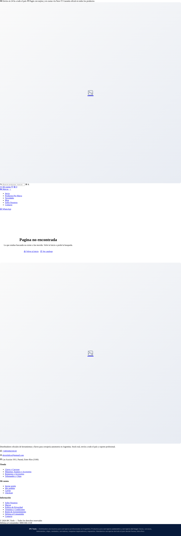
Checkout (9, 493)
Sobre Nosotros (11, 202)
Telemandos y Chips (13, 476)
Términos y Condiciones (15, 509)
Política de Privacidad (14, 507)
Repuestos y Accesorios (14, 474)
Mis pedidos (10, 488)
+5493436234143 (10, 451)
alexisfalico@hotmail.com (13, 455)
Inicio (7, 193)
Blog (7, 200)
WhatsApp (5, 209)
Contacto (8, 205)
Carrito (8, 491)
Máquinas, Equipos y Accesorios (18, 472)
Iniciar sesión (10, 486)
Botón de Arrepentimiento (15, 512)
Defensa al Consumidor (14, 514)
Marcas (5, 189)
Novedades (9, 198)
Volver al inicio (31, 251)
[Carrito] (15, 187)
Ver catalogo (46, 251)
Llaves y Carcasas (12, 469)
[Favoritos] (12, 187)
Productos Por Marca (13, 196)
